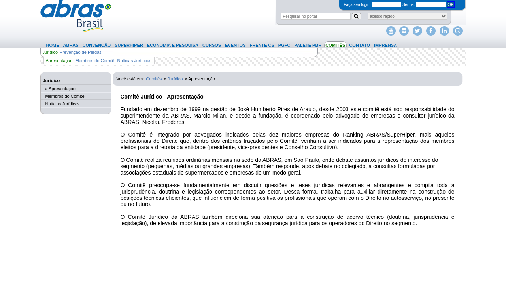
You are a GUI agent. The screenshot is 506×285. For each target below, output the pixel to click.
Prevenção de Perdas (81, 52)
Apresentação (59, 60)
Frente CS (262, 45)
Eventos (235, 45)
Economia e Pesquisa (172, 45)
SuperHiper (129, 45)
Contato (359, 45)
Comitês (335, 45)
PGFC (284, 45)
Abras (71, 45)
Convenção (97, 45)
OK (450, 4)
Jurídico (50, 52)
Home (52, 45)
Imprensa (385, 45)
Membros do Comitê (94, 60)
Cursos (211, 45)
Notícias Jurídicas (134, 60)
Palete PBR (307, 45)
